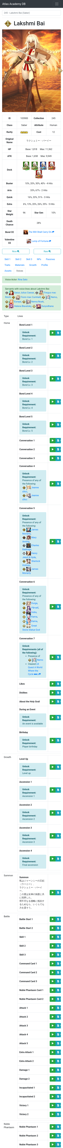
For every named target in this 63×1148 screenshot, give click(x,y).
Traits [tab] (7, 265)
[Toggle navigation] (57, 4)
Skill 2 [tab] (18, 259)
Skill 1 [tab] (7, 259)
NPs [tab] (39, 259)
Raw (47, 251)
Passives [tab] (50, 259)
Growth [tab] (33, 265)
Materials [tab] (19, 265)
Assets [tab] (8, 270)
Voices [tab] (19, 270)
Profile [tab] (44, 265)
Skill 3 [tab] (29, 259)
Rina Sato (22, 279)
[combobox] (31, 12)
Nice (15, 251)
